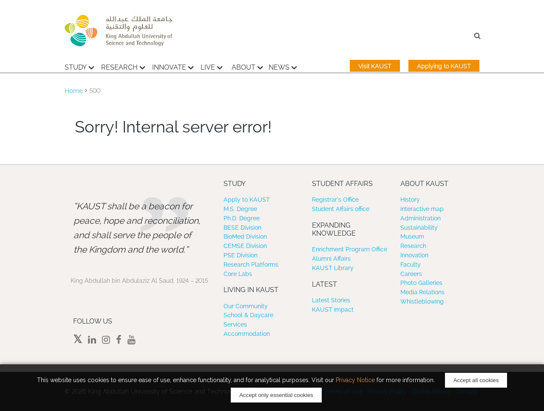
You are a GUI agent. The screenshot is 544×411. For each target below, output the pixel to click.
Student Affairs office (340, 209)
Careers (411, 273)
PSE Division (241, 255)
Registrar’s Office (335, 199)
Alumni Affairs (331, 258)
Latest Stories (331, 300)
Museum (412, 236)
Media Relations (422, 292)
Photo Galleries (421, 282)
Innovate (173, 66)
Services (235, 324)
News (283, 66)
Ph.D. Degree (242, 218)
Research (123, 66)
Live (212, 66)
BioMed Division (245, 236)
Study (79, 66)
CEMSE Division (245, 245)
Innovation (414, 255)
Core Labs (238, 273)
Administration (420, 218)
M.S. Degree (240, 209)
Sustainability (419, 227)
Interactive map (422, 209)
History (410, 199)
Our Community (246, 306)
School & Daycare (248, 315)
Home (74, 91)
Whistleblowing (422, 301)
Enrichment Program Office (349, 249)
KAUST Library (333, 268)
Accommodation (247, 333)
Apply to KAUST (247, 199)
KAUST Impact (333, 309)
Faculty (410, 264)
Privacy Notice (355, 380)
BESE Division (242, 227)
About (247, 66)
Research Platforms (251, 264)
